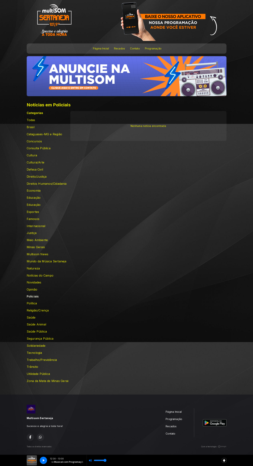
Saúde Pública (37, 331)
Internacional (36, 226)
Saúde (31, 317)
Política (32, 303)
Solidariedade (36, 345)
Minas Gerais (36, 247)
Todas (31, 120)
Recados (119, 48)
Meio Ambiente (37, 240)
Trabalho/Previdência (42, 360)
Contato (135, 48)
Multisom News (37, 254)
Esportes (33, 212)
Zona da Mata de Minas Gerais (47, 381)
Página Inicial (101, 48)
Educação (34, 197)
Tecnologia (34, 353)
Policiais (33, 296)
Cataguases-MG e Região (44, 134)
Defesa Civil (35, 169)
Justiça (32, 233)
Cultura (32, 155)
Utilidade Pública (38, 374)
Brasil (31, 127)
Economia (34, 190)
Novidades (34, 282)
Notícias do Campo (40, 275)
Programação (153, 48)
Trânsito (32, 367)
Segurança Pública (40, 338)
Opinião (32, 289)
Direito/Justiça (37, 176)
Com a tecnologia (213, 446)
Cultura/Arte (35, 162)
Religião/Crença (38, 310)
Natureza (33, 268)
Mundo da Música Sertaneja (46, 261)
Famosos (33, 219)
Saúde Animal (36, 324)
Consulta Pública (38, 148)
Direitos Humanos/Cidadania (46, 183)
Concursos (34, 141)
